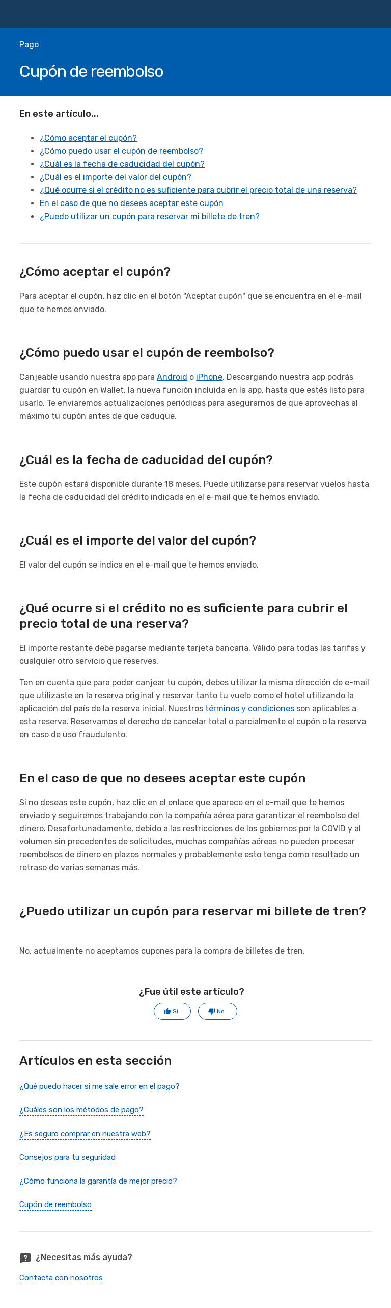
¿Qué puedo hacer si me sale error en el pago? (99, 1086)
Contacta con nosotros (61, 1278)
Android (172, 377)
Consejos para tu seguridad (67, 1157)
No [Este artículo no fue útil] (221, 1011)
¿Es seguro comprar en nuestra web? (85, 1133)
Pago (29, 44)
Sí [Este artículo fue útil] (175, 1011)
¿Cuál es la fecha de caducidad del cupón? (122, 164)
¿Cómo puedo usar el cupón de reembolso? (121, 151)
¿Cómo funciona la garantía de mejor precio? (98, 1181)
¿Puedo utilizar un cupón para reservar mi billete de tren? (150, 216)
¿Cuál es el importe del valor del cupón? (115, 177)
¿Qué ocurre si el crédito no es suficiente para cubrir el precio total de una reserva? (198, 190)
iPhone (209, 377)
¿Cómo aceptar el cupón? (88, 138)
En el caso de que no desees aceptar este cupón (132, 203)
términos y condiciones (249, 708)
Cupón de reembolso (55, 1204)
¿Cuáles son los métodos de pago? (81, 1109)
